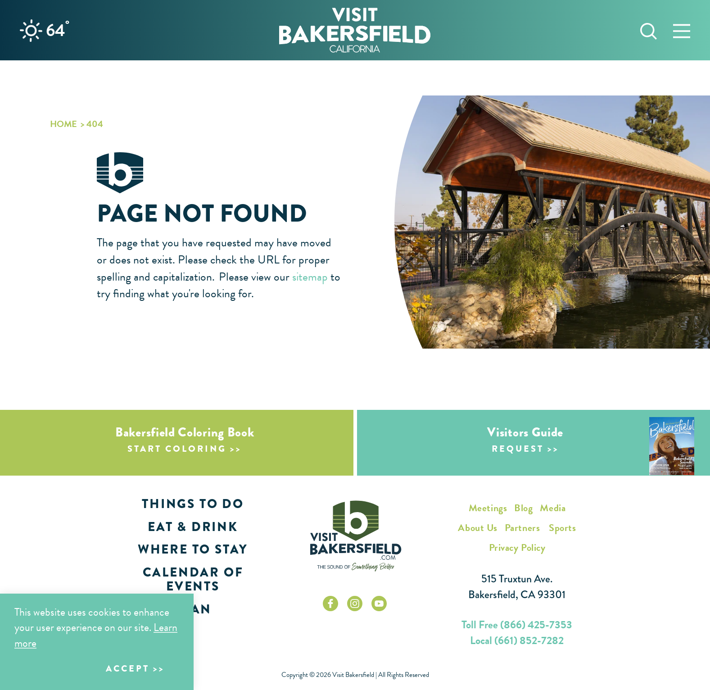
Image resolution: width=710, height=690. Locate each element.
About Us (477, 527)
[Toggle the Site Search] (648, 30)
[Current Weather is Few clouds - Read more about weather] (31, 30)
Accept (127, 668)
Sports (562, 527)
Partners (522, 527)
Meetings (488, 507)
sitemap (310, 277)
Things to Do (193, 504)
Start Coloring (176, 448)
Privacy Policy (517, 547)
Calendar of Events (193, 579)
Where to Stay (193, 549)
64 (57, 30)
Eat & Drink (193, 527)
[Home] (354, 30)
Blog (523, 507)
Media (552, 507)
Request (518, 448)
